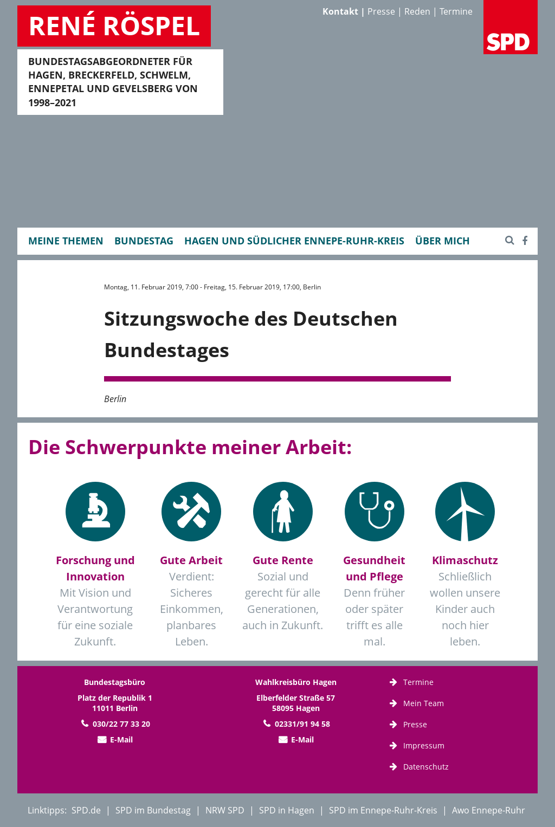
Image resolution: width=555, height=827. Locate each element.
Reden (417, 11)
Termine (456, 11)
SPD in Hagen (286, 810)
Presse (381, 11)
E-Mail (121, 739)
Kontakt (340, 11)
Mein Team (423, 703)
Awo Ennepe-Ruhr (488, 810)
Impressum (423, 745)
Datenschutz (426, 766)
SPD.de (86, 810)
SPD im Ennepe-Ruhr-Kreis (383, 810)
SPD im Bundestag (153, 810)
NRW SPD (224, 810)
